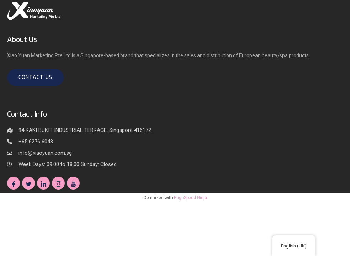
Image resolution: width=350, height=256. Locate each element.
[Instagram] (58, 183)
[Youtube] (73, 183)
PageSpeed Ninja (190, 197)
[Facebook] (13, 183)
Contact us (35, 77)
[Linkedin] (43, 183)
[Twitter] (28, 183)
